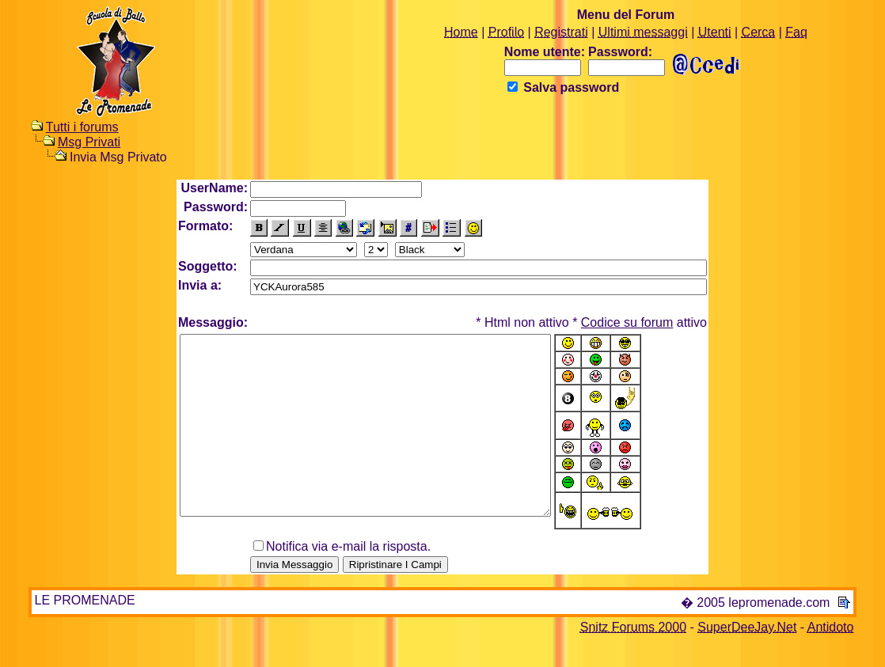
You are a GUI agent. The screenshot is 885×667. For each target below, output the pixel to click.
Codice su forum (627, 322)
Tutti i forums (82, 127)
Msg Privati (89, 142)
